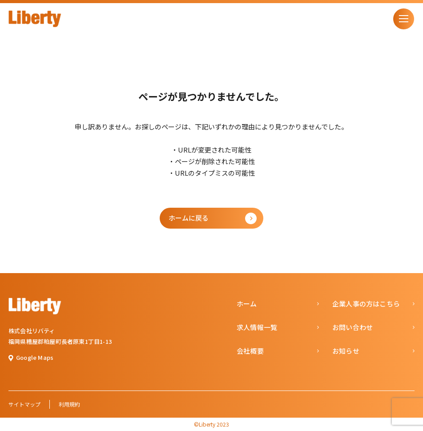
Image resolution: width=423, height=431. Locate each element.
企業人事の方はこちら (366, 303)
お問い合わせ (352, 327)
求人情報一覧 (257, 327)
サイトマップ (24, 404)
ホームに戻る (189, 217)
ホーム (247, 303)
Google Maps (34, 357)
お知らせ (345, 350)
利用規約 (69, 404)
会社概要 (250, 350)
